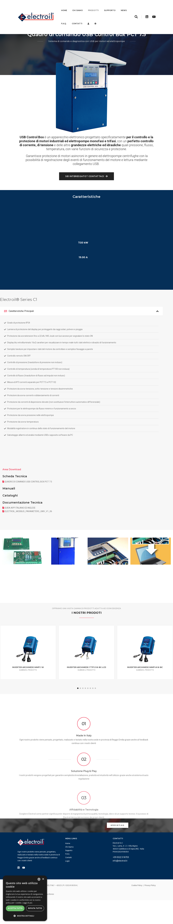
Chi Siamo (77, 6)
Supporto (109, 6)
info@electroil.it (124, 881)
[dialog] (25, 898)
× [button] (43, 880)
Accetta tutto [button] (15, 910)
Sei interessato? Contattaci (86, 210)
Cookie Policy (136, 906)
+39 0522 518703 (125, 878)
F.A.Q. (75, 20)
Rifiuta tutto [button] (35, 910)
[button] (25, 916)
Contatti (88, 20)
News (64, 20)
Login (71, 879)
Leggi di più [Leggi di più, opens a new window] (27, 904)
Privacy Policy (150, 906)
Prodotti (93, 6)
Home (64, 6)
